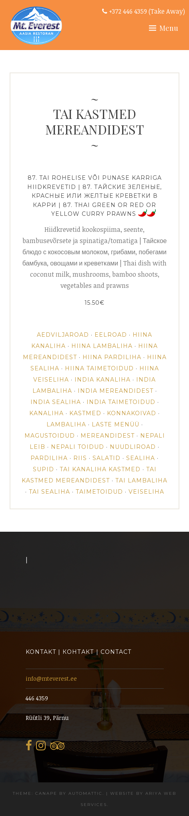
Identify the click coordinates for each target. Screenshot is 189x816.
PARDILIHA (49, 458)
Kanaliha (46, 413)
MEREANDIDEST (107, 435)
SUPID (43, 469)
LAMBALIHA (66, 424)
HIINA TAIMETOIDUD (99, 368)
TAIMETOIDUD (99, 491)
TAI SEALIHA (49, 491)
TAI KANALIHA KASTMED (100, 469)
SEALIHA (140, 458)
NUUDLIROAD (133, 446)
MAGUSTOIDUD (49, 435)
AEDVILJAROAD (63, 334)
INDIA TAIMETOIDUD (120, 402)
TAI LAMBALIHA (141, 480)
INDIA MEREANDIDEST (115, 390)
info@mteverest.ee (51, 678)
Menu (168, 28)
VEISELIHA (146, 491)
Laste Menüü (115, 424)
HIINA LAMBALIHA (102, 346)
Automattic (85, 793)
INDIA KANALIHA (102, 379)
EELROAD (110, 334)
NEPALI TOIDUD (77, 446)
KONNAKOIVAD (131, 413)
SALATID (106, 458)
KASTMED (85, 413)
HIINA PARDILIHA (111, 357)
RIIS (80, 458)
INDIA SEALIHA (55, 402)
